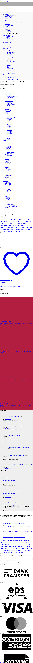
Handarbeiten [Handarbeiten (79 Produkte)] (20, 223)
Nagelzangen (9, 135)
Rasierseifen (9, 123)
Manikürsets (7, 138)
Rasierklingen (9, 122)
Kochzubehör (7, 141)
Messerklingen (8, 94)
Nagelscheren (10, 134)
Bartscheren (9, 127)
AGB (8, 67)
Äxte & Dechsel (8, 160)
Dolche (6, 174)
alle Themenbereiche (11, 52)
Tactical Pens (9, 186)
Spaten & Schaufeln (9, 163)
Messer (4, 90)
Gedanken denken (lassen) (8, 526)
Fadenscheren (10, 102)
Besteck (6, 154)
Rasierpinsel (9, 119)
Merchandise (7, 182)
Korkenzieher (9, 151)
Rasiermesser (9, 126)
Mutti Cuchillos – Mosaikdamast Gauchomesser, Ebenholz (10, 286)
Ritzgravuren (9, 33)
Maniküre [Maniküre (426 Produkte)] (3, 227)
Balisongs (7, 176)
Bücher (8, 189)
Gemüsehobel (9, 145)
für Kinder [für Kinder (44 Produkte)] (28, 221)
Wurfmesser (7, 173)
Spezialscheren (8, 111)
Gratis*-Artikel (8, 184)
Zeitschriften (9, 190)
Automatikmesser (8, 175)
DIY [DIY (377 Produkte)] (28, 219)
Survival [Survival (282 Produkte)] (12, 231)
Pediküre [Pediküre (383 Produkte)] (24, 227)
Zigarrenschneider (8, 193)
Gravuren (7, 32)
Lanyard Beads (8, 183)
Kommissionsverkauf (9, 25)
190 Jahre (7, 196)
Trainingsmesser (8, 178)
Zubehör (6, 191)
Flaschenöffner (8, 149)
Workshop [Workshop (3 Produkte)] (21, 231)
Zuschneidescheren (11, 104)
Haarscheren (9, 116)
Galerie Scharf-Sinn (7, 42)
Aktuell (6, 44)
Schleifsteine (7, 166)
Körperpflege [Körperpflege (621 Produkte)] (18, 225)
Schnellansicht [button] (3, 282)
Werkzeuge (5, 156)
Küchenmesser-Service (11, 202)
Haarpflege (7, 113)
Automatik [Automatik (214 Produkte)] (3, 219)
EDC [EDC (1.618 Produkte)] (1, 221)
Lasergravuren (10, 36)
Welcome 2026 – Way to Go (8, 531)
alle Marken (9, 51)
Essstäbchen (9, 155)
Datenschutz (9, 72)
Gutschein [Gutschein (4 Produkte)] (14, 223)
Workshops (7, 37)
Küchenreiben (10, 142)
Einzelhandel (7, 23)
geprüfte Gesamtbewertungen (9, 480)
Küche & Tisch (5, 140)
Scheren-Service (10, 203)
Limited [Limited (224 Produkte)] (28, 225)
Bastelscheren (7, 109)
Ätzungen (9, 35)
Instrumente (7, 139)
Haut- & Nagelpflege (9, 129)
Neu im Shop (7, 50)
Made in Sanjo (7, 197)
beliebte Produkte (10, 53)
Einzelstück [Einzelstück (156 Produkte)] (7, 221)
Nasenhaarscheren (11, 117)
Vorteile (6, 26)
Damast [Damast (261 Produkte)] (25, 219)
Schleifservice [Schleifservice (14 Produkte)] (27, 229)
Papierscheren (8, 110)
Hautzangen (9, 133)
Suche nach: (5, 11)
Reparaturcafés (10, 39)
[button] (11, 79)
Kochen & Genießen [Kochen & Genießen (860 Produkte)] (7, 225)
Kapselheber (9, 153)
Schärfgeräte (7, 167)
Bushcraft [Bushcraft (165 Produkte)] (9, 219)
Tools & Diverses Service (12, 206)
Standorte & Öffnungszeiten (10, 15)
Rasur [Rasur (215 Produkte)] (17, 229)
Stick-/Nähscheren (10, 105)
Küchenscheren (8, 108)
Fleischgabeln (9, 146)
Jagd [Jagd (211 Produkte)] (29, 223)
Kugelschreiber (8, 185)
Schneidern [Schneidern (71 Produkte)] (3, 231)
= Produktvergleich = (11, 57)
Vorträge (9, 40)
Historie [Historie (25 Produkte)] (25, 223)
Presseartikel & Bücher (9, 17)
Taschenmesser (8, 91)
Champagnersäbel (10, 152)
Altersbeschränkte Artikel (8, 171)
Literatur (6, 188)
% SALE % (9, 55)
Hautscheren (9, 132)
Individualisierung (8, 199)
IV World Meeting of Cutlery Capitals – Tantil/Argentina (14, 536)
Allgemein (9, 30)
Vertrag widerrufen (11, 73)
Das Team (7, 14)
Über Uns (4, 12)
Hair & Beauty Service (11, 205)
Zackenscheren (10, 103)
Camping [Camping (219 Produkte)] (15, 219)
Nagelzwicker (9, 131)
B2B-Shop (9, 65)
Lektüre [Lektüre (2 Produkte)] (24, 225)
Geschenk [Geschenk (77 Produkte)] (10, 223)
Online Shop (5, 48)
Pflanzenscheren (8, 162)
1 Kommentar (17, 536)
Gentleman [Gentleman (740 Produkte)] (4, 223)
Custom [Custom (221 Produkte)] (20, 219)
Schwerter (7, 177)
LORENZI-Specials (8, 58)
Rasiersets (9, 124)
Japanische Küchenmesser (12, 96)
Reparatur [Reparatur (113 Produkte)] (22, 229)
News (4, 74)
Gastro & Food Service (11, 204)
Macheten (7, 161)
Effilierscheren (10, 115)
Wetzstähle (7, 168)
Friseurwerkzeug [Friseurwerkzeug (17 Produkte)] (22, 221)
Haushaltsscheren (8, 106)
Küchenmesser (8, 95)
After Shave (9, 120)
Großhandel (7, 24)
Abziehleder (7, 170)
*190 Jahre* (9, 59)
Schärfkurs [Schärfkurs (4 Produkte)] (8, 231)
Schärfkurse (9, 38)
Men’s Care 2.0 (5, 523)
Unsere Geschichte (8, 16)
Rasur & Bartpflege (8, 118)
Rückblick (6, 46)
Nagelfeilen (9, 130)
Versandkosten (10, 69)
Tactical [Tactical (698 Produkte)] (17, 231)
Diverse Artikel (5, 181)
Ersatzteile (7, 192)
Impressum (7, 66)
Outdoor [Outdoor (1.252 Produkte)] (18, 227)
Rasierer (8, 125)
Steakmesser (7, 98)
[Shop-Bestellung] (6, 86)
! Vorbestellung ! (10, 54)
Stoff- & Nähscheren (9, 101)
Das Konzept (7, 43)
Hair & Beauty (5, 112)
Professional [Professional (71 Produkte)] (12, 229)
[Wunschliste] (0, 247)
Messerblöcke (7, 148)
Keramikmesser (10, 97)
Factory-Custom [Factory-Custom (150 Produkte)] (14, 221)
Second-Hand (9, 60)
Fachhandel (5, 21)
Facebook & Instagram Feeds (10, 77)
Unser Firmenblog (8, 76)
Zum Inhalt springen (4, 1)
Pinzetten (9, 137)
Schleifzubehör (8, 169)
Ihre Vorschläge (8, 47)
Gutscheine (9, 64)
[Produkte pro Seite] (3, 295)
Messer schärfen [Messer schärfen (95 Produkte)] (10, 227)
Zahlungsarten (10, 68)
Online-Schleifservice (11, 61)
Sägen (6, 158)
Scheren (4, 100)
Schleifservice (7, 29)
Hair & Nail (9, 31)
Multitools (7, 159)
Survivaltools (7, 164)
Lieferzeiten (9, 70)
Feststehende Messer (9, 93)
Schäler (8, 144)
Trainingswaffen (8, 180)
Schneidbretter (8, 147)
